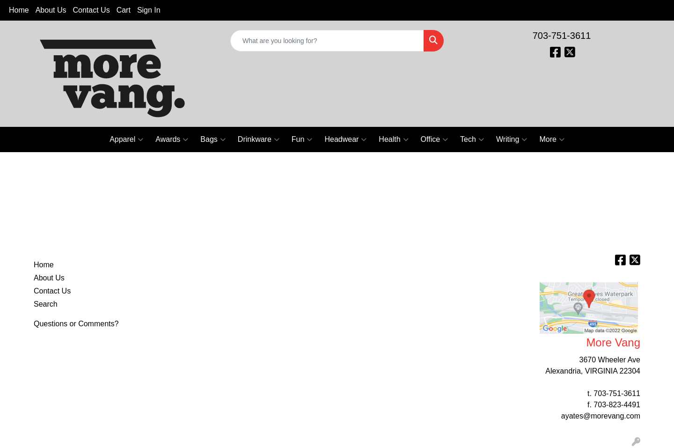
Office (434, 139)
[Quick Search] (327, 40)
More (551, 139)
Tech (472, 139)
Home (19, 10)
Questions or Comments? (76, 324)
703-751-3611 (562, 35)
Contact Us (91, 10)
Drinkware (258, 139)
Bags (212, 139)
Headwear (345, 139)
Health (393, 139)
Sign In (149, 10)
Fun (302, 139)
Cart (124, 10)
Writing (511, 139)
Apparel (126, 139)
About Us (51, 10)
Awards (171, 139)
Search (46, 304)
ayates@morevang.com (600, 416)
